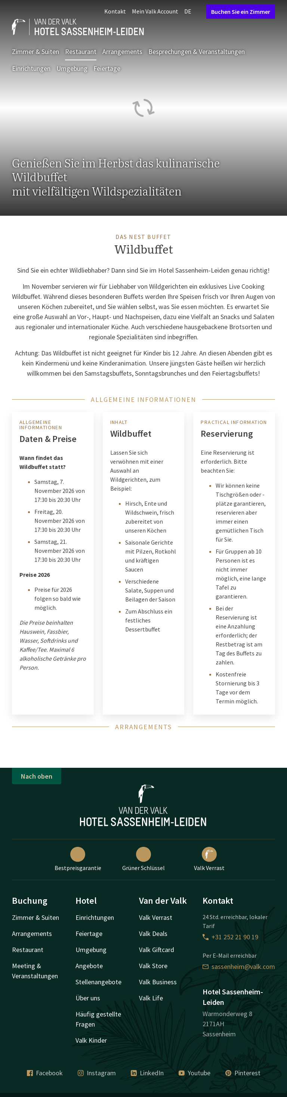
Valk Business (158, 982)
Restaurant (80, 51)
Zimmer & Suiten (35, 51)
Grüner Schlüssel (143, 859)
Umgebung (71, 68)
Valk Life (151, 998)
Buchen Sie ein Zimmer (240, 11)
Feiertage (106, 68)
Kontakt (115, 11)
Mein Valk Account (155, 11)
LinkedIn (147, 1073)
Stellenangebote (98, 982)
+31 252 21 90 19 (230, 937)
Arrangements (122, 51)
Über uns (87, 998)
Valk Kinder (91, 1040)
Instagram (97, 1073)
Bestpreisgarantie (78, 859)
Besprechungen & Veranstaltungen (196, 51)
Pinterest (242, 1073)
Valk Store (153, 965)
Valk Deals (153, 933)
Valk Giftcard (156, 949)
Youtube (194, 1073)
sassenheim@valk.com (239, 966)
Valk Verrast (209, 859)
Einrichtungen (31, 68)
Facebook (45, 1073)
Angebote (89, 965)
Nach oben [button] (36, 776)
